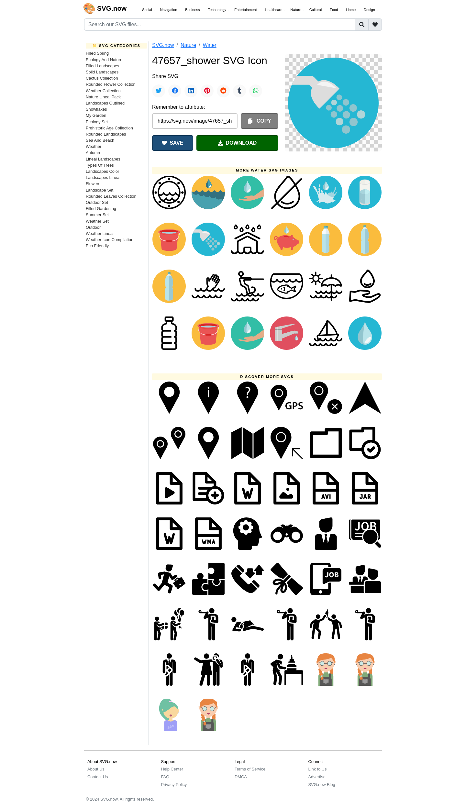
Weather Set (97, 221)
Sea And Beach (100, 140)
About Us (96, 769)
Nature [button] (296, 10)
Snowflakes (96, 109)
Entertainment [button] (246, 10)
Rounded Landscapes (106, 134)
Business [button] (193, 10)
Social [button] (147, 10)
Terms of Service (250, 769)
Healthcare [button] (274, 10)
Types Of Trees (100, 165)
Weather (93, 146)
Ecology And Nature (104, 59)
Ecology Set (97, 121)
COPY (259, 121)
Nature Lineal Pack (103, 96)
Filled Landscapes (102, 65)
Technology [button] (217, 10)
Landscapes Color (102, 171)
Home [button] (351, 10)
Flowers (93, 183)
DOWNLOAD (237, 143)
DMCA (241, 776)
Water (209, 45)
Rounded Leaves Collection (111, 196)
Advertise (317, 776)
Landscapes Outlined (105, 103)
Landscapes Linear (103, 177)
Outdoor (93, 227)
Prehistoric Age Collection (109, 128)
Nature (188, 45)
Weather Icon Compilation (109, 239)
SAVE (172, 143)
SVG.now (163, 45)
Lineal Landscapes (103, 159)
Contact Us (97, 776)
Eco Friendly (97, 245)
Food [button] (334, 10)
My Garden (96, 115)
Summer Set (97, 214)
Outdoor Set (97, 202)
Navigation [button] (169, 10)
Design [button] (370, 10)
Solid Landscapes (102, 72)
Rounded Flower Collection (111, 84)
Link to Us (317, 769)
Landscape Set (99, 190)
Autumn (93, 152)
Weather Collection (103, 90)
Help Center (172, 769)
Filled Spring (97, 53)
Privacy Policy (174, 784)
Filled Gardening (101, 208)
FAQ (165, 776)
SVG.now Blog (321, 784)
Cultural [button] (316, 10)
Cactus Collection (102, 78)
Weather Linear (100, 233)
